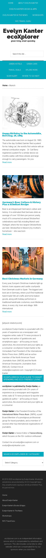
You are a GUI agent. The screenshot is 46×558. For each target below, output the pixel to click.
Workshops (7, 516)
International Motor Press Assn (15, 414)
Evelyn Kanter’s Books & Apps (13, 506)
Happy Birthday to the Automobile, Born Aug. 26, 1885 (22, 134)
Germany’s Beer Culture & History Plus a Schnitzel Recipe (21, 203)
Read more (7, 162)
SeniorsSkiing (36, 433)
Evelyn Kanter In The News (12, 511)
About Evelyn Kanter (10, 500)
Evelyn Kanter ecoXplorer (23, 33)
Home (4, 85)
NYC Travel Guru (8, 521)
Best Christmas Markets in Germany (22, 279)
